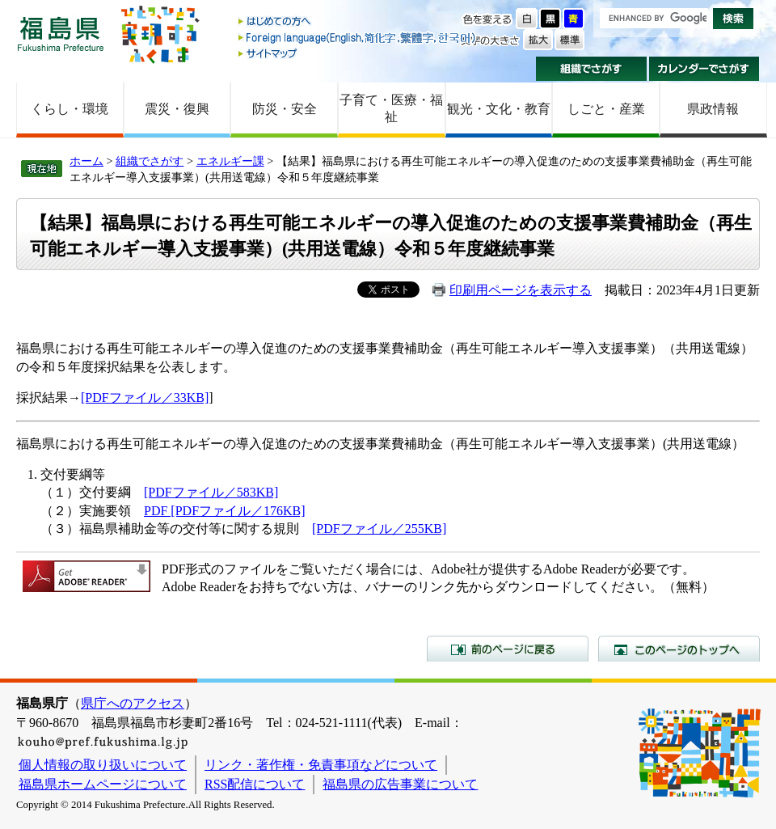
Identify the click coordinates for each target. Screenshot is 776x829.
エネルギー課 (230, 160)
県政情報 (713, 109)
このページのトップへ (679, 649)
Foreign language (358, 37)
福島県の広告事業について (400, 784)
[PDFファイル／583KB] (211, 492)
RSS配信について (255, 784)
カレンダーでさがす (704, 69)
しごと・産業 (606, 109)
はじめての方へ (358, 22)
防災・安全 (284, 109)
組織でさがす (591, 69)
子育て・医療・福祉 (391, 108)
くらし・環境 (69, 109)
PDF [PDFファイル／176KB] (225, 511)
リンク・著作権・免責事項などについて (321, 765)
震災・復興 (177, 109)
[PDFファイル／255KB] (379, 528)
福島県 (60, 34)
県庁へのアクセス (132, 703)
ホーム (86, 160)
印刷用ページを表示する (520, 290)
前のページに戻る (507, 649)
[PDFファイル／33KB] (145, 397)
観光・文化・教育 (498, 109)
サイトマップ (358, 53)
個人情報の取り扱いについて (103, 765)
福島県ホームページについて (103, 784)
